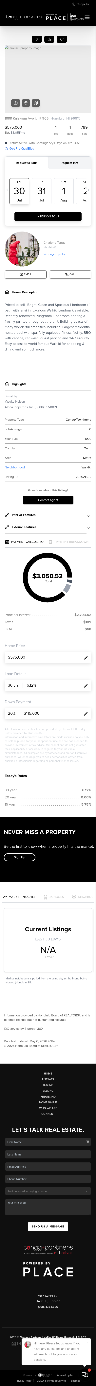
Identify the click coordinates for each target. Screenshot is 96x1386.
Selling (48, 1091)
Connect (48, 1114)
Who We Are (48, 1108)
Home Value (48, 1102)
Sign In (80, 4)
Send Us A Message (48, 1226)
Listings (48, 1079)
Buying (48, 1085)
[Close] (87, 1342)
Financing (48, 1096)
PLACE (82, 1337)
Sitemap (75, 1380)
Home (48, 1073)
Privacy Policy (23, 1380)
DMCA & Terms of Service (51, 1380)
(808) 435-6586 (48, 1307)
